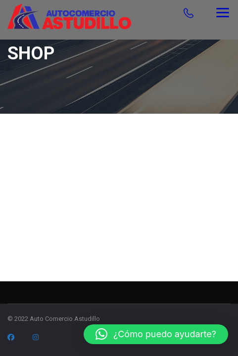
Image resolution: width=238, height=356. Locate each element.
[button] (156, 334)
